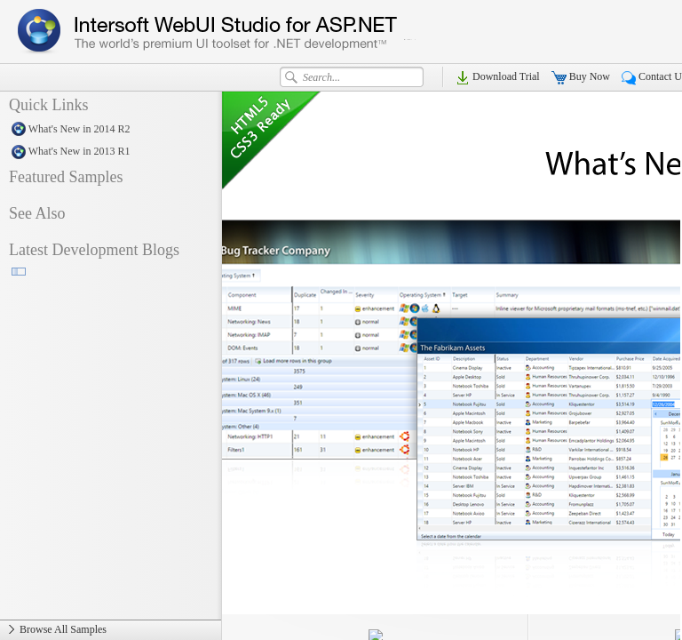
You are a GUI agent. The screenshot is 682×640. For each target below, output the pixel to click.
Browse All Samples (110, 630)
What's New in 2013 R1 (110, 152)
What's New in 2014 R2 (110, 129)
